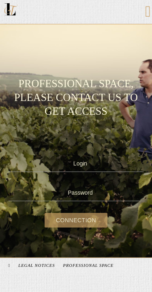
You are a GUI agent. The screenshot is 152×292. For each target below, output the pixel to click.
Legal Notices (37, 265)
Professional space (89, 265)
